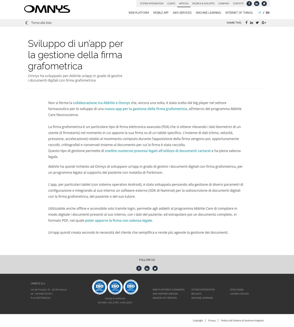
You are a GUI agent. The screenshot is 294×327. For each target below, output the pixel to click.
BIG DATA (196, 293)
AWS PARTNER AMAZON (165, 293)
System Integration (151, 3)
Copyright (198, 320)
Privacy (212, 320)
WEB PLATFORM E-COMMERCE (168, 289)
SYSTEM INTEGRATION (203, 289)
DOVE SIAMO (237, 289)
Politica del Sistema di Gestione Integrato (242, 320)
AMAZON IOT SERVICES (165, 297)
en (266, 12)
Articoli (183, 3)
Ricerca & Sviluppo (202, 3)
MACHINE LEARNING (202, 297)
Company (222, 3)
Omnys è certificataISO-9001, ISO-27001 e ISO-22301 (115, 300)
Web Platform (137, 12)
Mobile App (159, 12)
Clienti (170, 3)
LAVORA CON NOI (239, 293)
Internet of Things (238, 12)
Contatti (237, 3)
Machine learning (207, 12)
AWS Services (181, 12)
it (259, 12)
